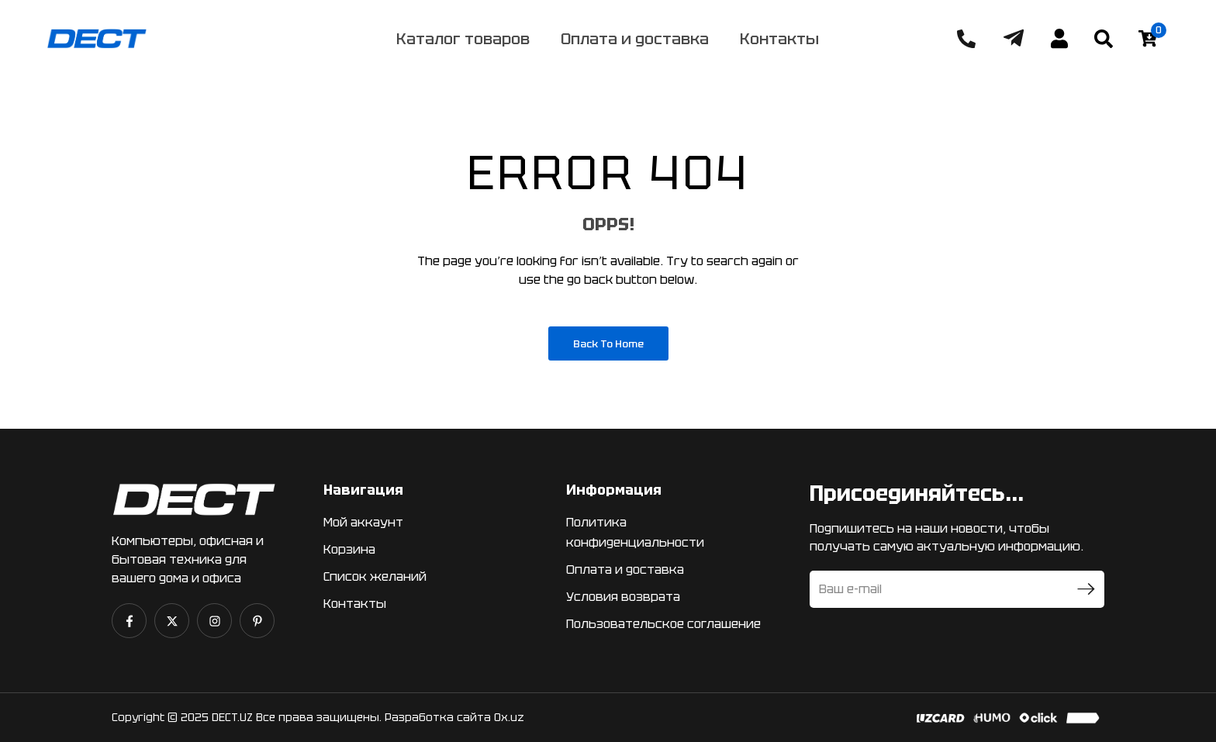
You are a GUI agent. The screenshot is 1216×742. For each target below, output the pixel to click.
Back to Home (608, 343)
